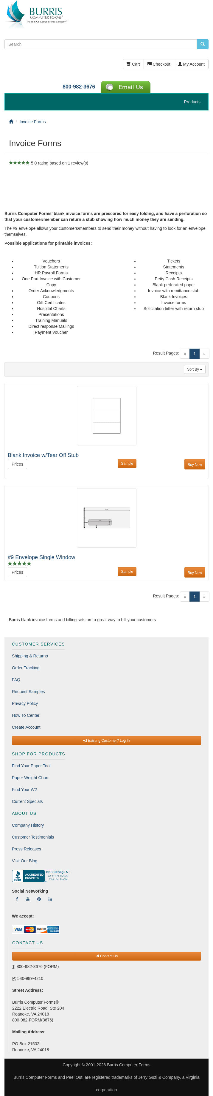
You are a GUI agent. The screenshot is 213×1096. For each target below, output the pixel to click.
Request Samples (28, 691)
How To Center (25, 715)
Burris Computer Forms (128, 1064)
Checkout (158, 64)
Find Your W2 (24, 789)
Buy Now (195, 465)
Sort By (194, 369)
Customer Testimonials (33, 837)
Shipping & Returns (30, 656)
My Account (191, 64)
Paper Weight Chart (30, 777)
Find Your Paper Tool (31, 765)
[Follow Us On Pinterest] (39, 899)
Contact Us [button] (107, 956)
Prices (17, 464)
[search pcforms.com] (203, 44)
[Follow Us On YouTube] (27, 899)
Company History (28, 825)
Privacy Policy (25, 703)
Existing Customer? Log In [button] (106, 740)
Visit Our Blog (24, 860)
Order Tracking (26, 667)
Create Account (26, 727)
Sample (127, 463)
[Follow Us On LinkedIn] (50, 899)
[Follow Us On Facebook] (17, 899)
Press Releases (26, 849)
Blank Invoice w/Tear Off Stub (43, 455)
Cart (133, 64)
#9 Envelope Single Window (41, 557)
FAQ (16, 679)
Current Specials (27, 801)
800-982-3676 (79, 87)
